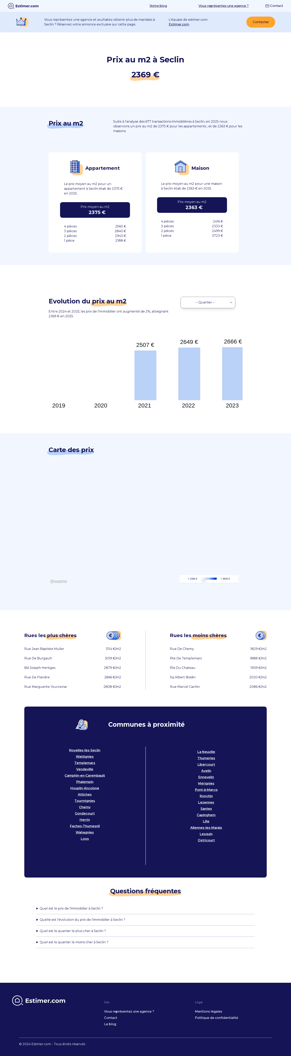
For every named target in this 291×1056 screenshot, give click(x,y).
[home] (23, 6)
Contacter (261, 22)
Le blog (110, 1024)
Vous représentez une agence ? (224, 6)
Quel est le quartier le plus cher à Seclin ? (73, 931)
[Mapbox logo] (58, 581)
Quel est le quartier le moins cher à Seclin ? (74, 942)
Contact (274, 6)
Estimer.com (179, 24)
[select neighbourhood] (208, 302)
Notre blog (158, 6)
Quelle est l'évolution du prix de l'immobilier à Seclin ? (82, 920)
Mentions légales (208, 1011)
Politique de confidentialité (216, 1018)
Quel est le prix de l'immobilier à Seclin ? (71, 908)
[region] (146, 526)
